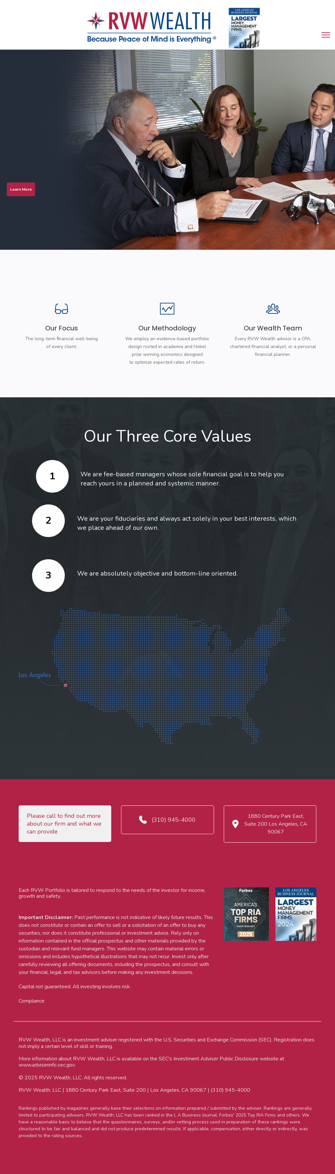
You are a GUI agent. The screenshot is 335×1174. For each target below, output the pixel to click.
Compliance (31, 1001)
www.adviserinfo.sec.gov (47, 1065)
